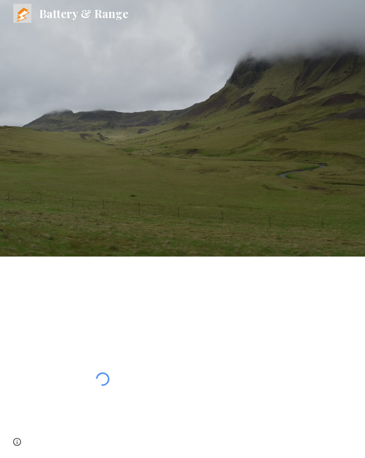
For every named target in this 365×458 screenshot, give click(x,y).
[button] (17, 441)
